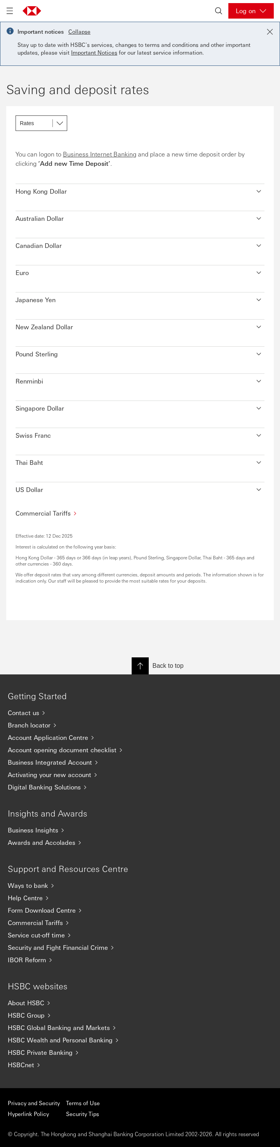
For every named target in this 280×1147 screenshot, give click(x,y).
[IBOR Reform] (140, 960)
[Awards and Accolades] (140, 842)
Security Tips (82, 1113)
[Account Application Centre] (140, 737)
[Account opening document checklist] (140, 750)
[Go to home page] (31, 10)
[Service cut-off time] (140, 935)
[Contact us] (140, 712)
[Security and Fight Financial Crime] (140, 947)
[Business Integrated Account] (140, 762)
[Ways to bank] (140, 885)
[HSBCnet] (140, 1065)
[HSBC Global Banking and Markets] (140, 1027)
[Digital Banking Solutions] (140, 787)
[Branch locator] (140, 725)
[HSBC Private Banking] (140, 1052)
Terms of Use (83, 1102)
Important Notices (94, 52)
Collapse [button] (79, 31)
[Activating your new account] (140, 774)
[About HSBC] (140, 1003)
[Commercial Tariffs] (140, 513)
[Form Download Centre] (140, 910)
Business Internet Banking (99, 154)
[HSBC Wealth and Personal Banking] (140, 1040)
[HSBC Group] (140, 1015)
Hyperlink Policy (28, 1113)
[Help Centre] (140, 898)
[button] (140, 189)
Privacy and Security (34, 1102)
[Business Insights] (140, 830)
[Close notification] (270, 32)
